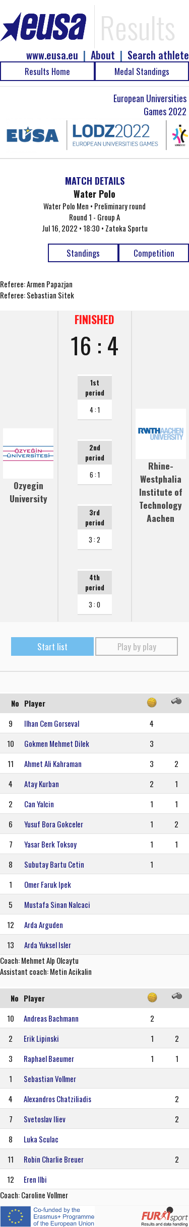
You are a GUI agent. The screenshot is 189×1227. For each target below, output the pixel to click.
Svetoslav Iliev (45, 1118)
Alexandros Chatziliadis (57, 1098)
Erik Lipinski (41, 1038)
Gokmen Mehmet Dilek (56, 743)
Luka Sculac (41, 1138)
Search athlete (158, 55)
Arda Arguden (43, 924)
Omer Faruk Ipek (47, 884)
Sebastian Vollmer (50, 1078)
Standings (83, 253)
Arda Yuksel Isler (47, 944)
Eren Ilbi (35, 1179)
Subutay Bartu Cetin (54, 864)
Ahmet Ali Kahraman (53, 763)
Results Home (47, 71)
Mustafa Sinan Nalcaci (57, 904)
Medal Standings (141, 71)
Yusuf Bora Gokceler (53, 823)
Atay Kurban (41, 783)
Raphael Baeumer (49, 1058)
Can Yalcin (39, 803)
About (103, 55)
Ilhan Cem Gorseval (51, 723)
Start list (52, 646)
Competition (154, 253)
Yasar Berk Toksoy (50, 844)
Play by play (136, 646)
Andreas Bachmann (51, 1018)
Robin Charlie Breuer (54, 1159)
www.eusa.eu (52, 55)
